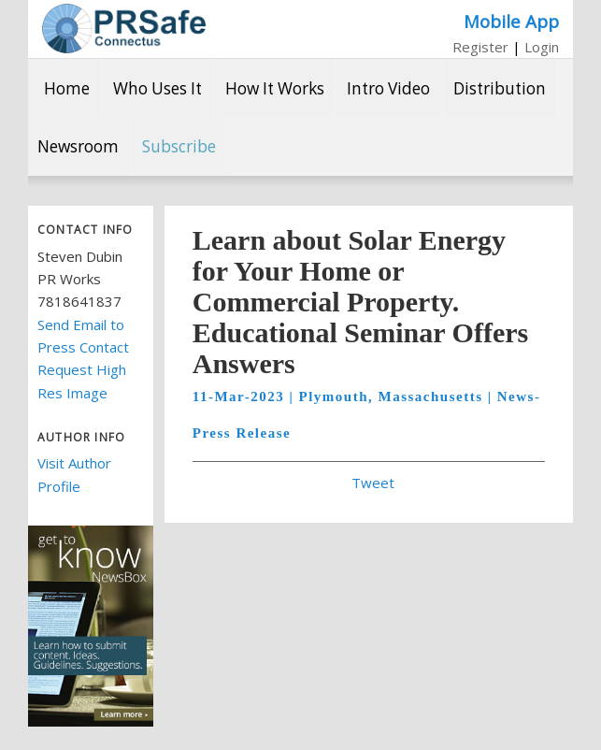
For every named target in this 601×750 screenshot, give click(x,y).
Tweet (372, 482)
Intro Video (388, 88)
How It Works (274, 88)
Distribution (499, 88)
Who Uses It (157, 88)
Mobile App (511, 21)
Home (67, 88)
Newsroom (78, 146)
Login (541, 46)
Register (480, 46)
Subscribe (179, 146)
